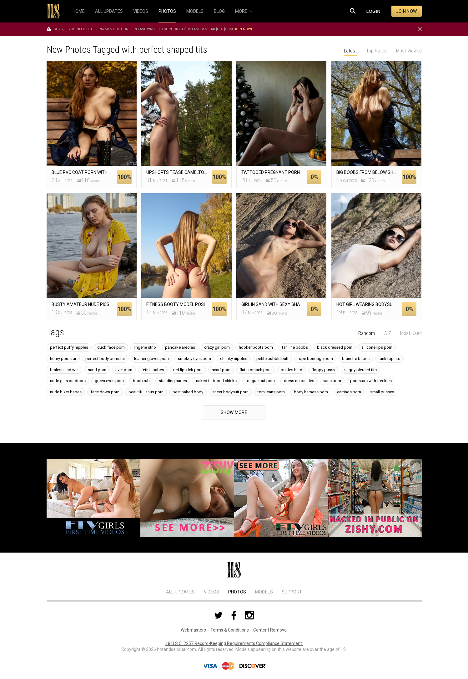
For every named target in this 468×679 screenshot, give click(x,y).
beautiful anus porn (146, 392)
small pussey (382, 392)
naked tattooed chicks (216, 380)
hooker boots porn (256, 347)
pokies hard (291, 369)
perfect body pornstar (105, 358)
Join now (406, 11)
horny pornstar (63, 358)
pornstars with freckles (371, 380)
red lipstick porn (188, 369)
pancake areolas (180, 347)
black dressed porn (334, 347)
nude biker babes (66, 392)
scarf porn (221, 369)
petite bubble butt (272, 358)
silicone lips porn (376, 347)
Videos (211, 591)
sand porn (97, 369)
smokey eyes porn (194, 358)
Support (292, 591)
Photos (237, 591)
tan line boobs (295, 347)
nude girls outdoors (68, 380)
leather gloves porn (151, 358)
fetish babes (152, 369)
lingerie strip (145, 347)
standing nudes (173, 380)
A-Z (387, 333)
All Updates (180, 591)
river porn (123, 369)
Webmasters (193, 629)
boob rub (141, 380)
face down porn (105, 392)
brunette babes (356, 358)
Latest (350, 51)
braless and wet (64, 369)
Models (264, 591)
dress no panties (299, 380)
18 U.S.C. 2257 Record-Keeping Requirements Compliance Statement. (234, 643)
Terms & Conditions (229, 629)
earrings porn (349, 392)
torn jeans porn (271, 392)
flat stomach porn (255, 369)
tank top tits (389, 358)
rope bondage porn (315, 358)
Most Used (411, 333)
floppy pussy (323, 369)
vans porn (332, 380)
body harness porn (311, 392)
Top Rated (376, 51)
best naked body (188, 392)
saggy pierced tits (360, 369)
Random (366, 333)
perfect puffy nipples (69, 347)
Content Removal (270, 629)
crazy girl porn (217, 347)
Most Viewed (409, 51)
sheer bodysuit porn (230, 392)
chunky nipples (233, 358)
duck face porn (111, 347)
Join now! (243, 29)
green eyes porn (109, 380)
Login (373, 11)
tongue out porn (260, 380)
